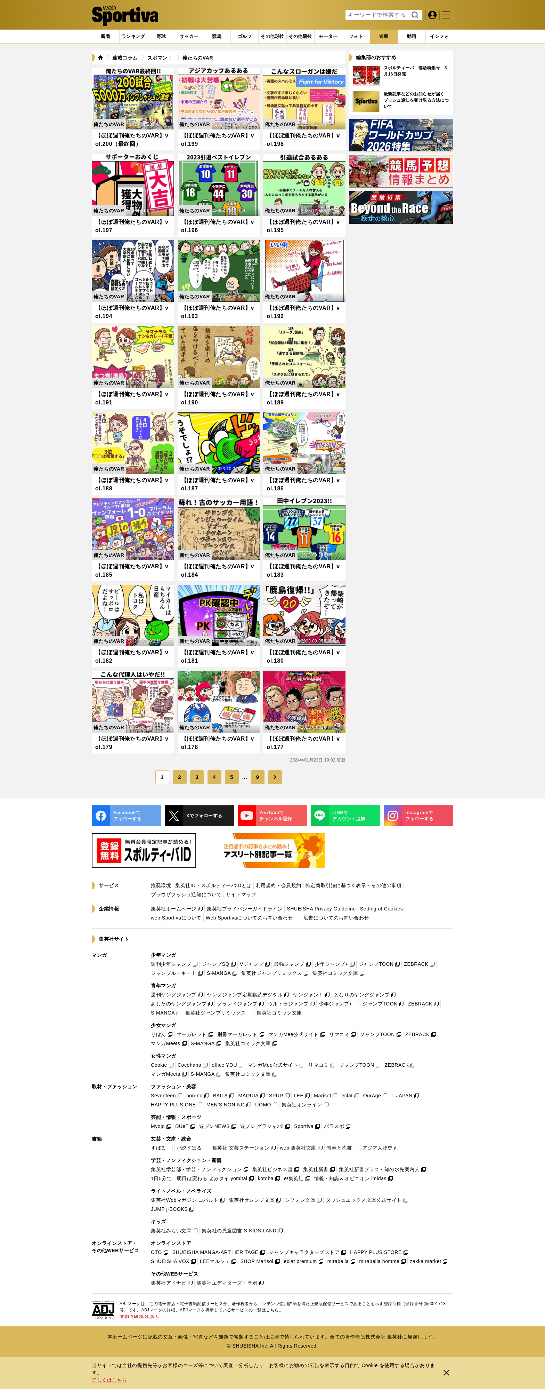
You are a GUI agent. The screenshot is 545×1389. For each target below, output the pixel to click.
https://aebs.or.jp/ (139, 1316)
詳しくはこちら (109, 1380)
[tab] (161, 37)
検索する (414, 15)
